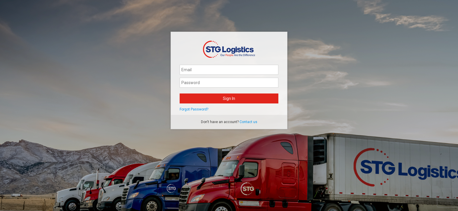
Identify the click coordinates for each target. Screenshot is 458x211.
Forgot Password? (194, 109)
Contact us (248, 122)
